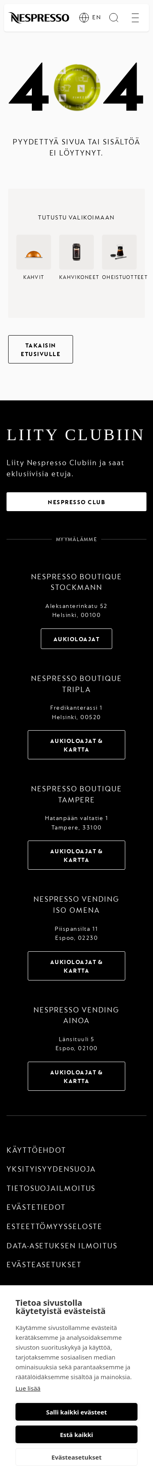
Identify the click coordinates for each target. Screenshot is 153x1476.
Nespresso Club (76, 502)
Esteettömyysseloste (54, 1227)
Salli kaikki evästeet (76, 1412)
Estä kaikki (76, 1434)
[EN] (88, 18)
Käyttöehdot (36, 1150)
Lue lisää (28, 1388)
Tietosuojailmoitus (51, 1188)
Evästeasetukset (76, 1457)
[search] (113, 17)
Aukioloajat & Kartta (76, 745)
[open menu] (135, 17)
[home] (38, 17)
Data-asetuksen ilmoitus (62, 1246)
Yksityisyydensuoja (51, 1169)
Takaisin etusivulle (40, 350)
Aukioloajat (76, 639)
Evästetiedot (36, 1207)
